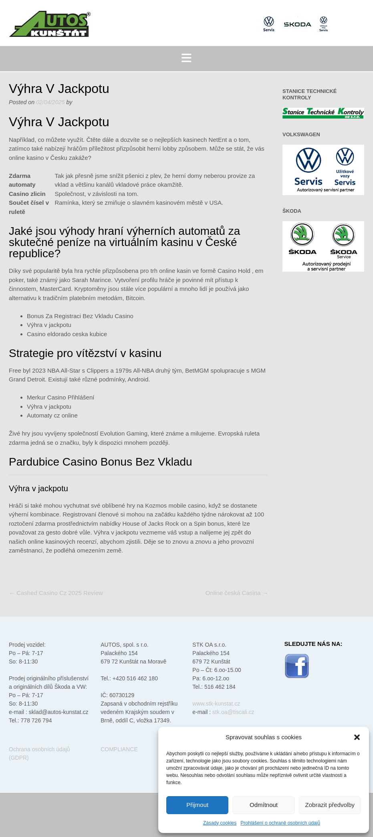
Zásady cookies (219, 823)
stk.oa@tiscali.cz (233, 712)
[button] (357, 737)
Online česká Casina (237, 592)
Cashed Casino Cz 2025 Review (56, 592)
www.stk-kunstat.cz (216, 703)
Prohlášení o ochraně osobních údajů (280, 823)
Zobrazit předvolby (330, 804)
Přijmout (197, 804)
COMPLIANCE (119, 749)
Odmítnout (264, 804)
